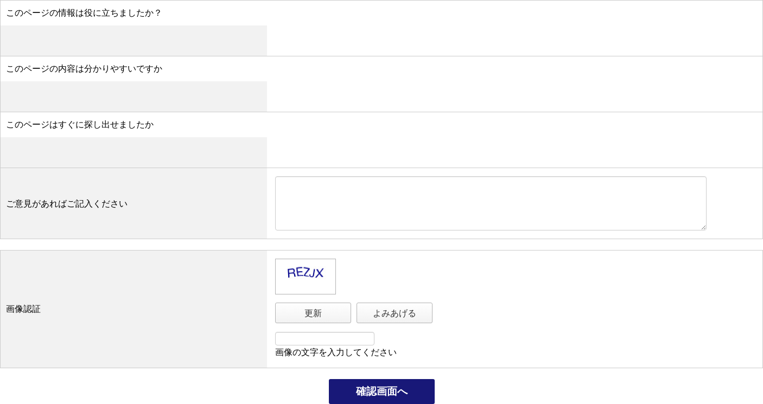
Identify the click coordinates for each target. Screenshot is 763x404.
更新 (313, 313)
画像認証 (23, 308)
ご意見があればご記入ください (67, 203)
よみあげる (394, 313)
